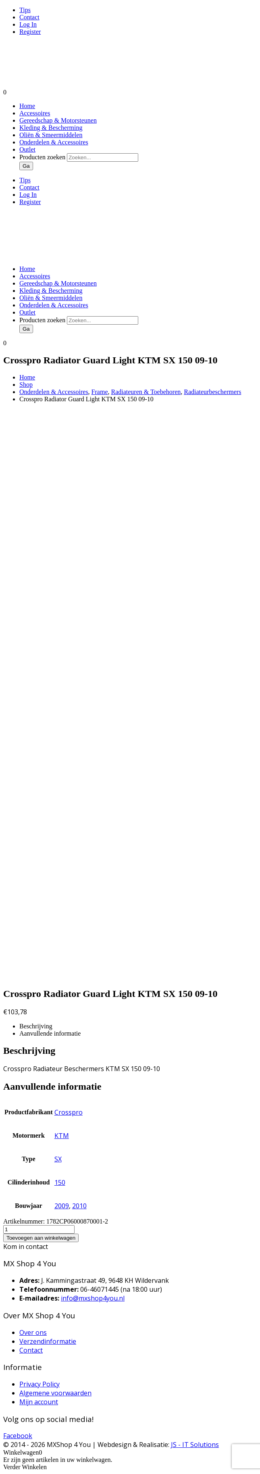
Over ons (33, 1332)
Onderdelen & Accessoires (53, 142)
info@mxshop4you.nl (93, 1298)
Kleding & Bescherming (50, 127)
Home (27, 105)
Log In (28, 24)
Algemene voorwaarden (55, 1393)
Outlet (27, 149)
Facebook (17, 1435)
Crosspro (68, 1112)
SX (58, 1159)
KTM (61, 1135)
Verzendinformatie (47, 1341)
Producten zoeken (43, 157)
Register (30, 31)
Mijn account (38, 1401)
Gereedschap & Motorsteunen (58, 120)
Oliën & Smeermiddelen (50, 134)
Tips (25, 9)
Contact (29, 17)
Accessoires (34, 113)
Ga (26, 166)
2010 (79, 1205)
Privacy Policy (39, 1384)
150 (59, 1182)
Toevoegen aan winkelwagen (40, 1238)
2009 (61, 1205)
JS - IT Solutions (195, 1444)
